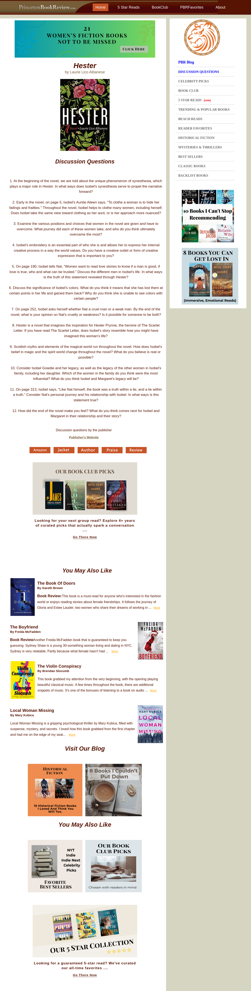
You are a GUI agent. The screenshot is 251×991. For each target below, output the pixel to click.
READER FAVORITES (195, 128)
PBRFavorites (191, 7)
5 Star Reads (129, 7)
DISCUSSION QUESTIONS (198, 72)
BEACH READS (190, 119)
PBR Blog (186, 62)
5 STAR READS (194, 100)
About (220, 7)
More (157, 607)
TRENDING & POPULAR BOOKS (204, 109)
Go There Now (85, 537)
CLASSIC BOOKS (191, 166)
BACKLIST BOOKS (193, 175)
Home (100, 7)
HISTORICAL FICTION (196, 138)
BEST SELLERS (190, 156)
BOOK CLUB (188, 90)
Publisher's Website (84, 437)
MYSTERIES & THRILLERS (200, 147)
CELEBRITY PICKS (193, 81)
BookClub (160, 7)
